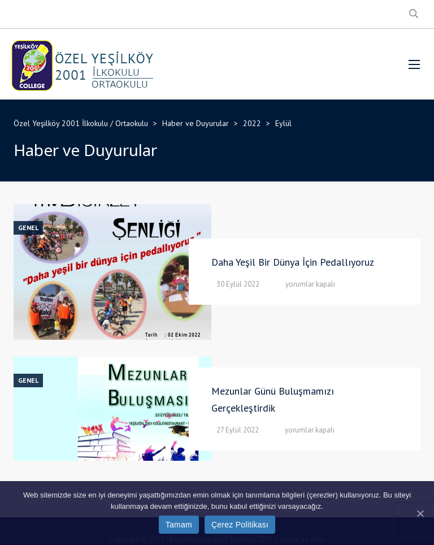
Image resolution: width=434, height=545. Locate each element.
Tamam (179, 524)
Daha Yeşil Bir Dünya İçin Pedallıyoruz (292, 262)
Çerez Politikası (239, 524)
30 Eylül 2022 (237, 284)
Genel (28, 227)
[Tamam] (420, 513)
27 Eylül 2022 (237, 430)
